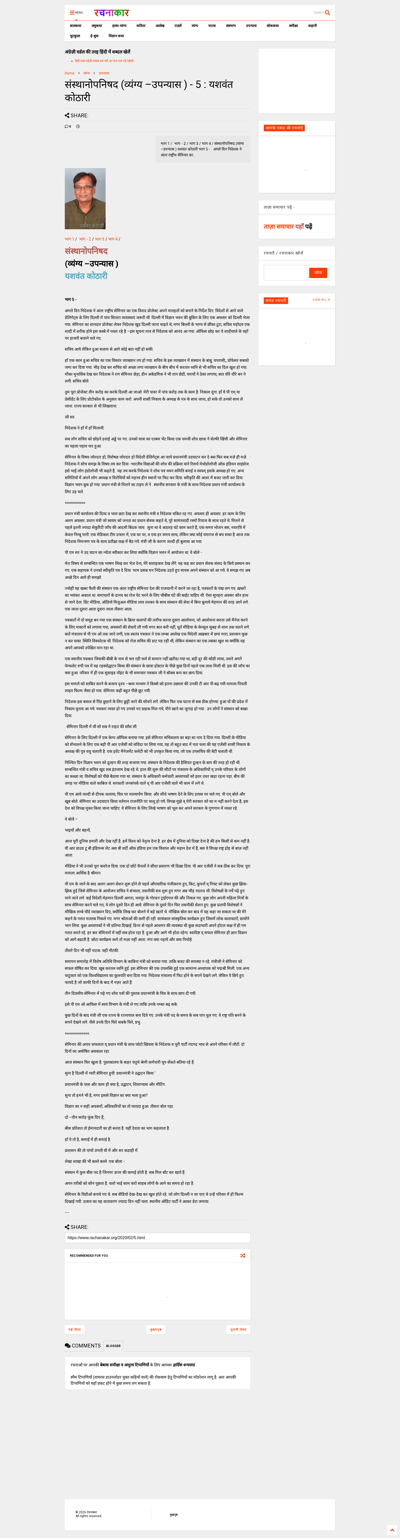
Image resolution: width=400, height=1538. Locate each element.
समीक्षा (293, 26)
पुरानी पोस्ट (239, 1329)
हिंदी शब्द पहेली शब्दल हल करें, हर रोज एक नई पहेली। (104, 61)
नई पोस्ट (75, 1329)
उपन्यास (251, 26)
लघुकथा (97, 26)
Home (69, 73)
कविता (140, 26)
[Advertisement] (297, 80)
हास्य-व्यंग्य (119, 26)
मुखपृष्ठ (174, 1515)
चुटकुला (75, 36)
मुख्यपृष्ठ (156, 1329)
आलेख (160, 26)
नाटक (212, 26)
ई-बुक (94, 36)
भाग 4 (113, 239)
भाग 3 (99, 239)
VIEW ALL (321, 299)
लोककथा (273, 26)
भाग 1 (69, 239)
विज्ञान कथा (116, 36)
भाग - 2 (85, 239)
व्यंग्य (195, 26)
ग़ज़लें (177, 26)
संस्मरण (231, 26)
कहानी (312, 26)
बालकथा (75, 26)
